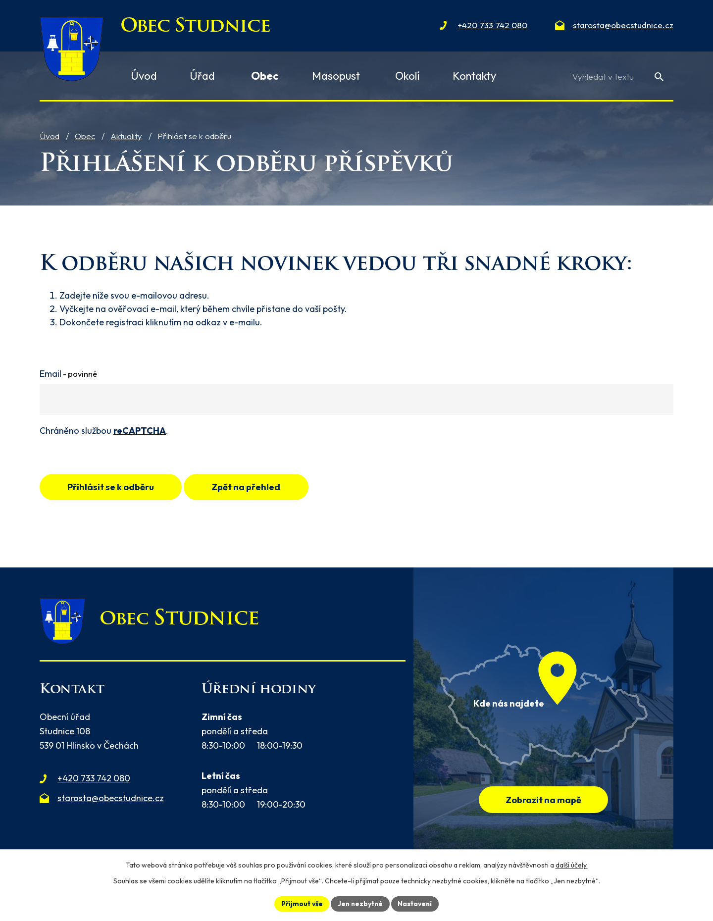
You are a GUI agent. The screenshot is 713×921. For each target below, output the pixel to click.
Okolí (407, 76)
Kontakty (474, 76)
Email (68, 373)
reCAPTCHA (139, 430)
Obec (85, 136)
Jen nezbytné (360, 903)
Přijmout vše (300, 903)
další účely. (572, 864)
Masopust (336, 76)
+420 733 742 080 (93, 779)
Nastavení (416, 903)
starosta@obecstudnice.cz (110, 799)
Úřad (202, 76)
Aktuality (126, 136)
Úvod (49, 136)
